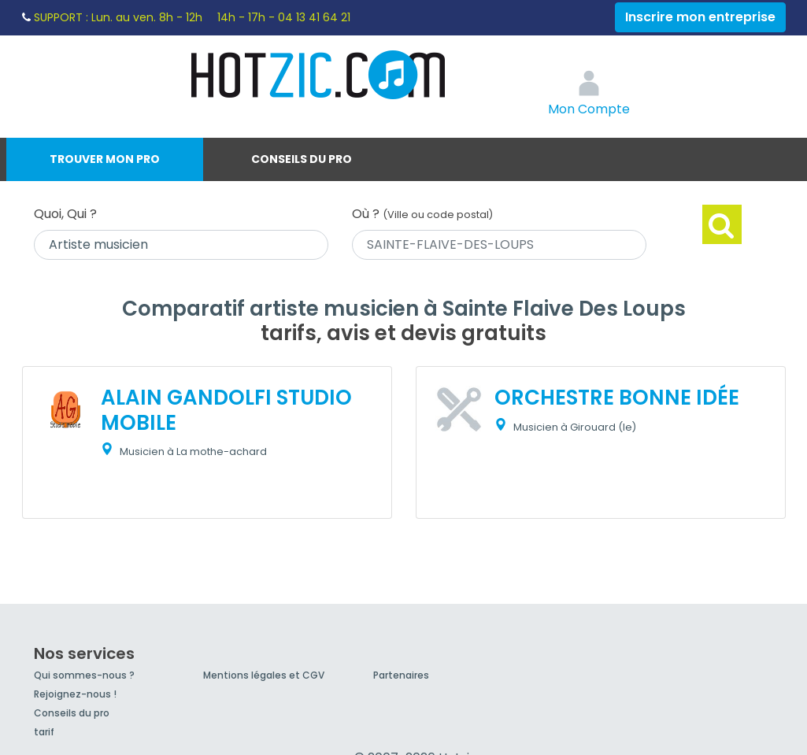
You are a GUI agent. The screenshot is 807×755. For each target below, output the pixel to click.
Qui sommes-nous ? (84, 675)
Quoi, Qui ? (65, 214)
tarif (44, 731)
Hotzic (318, 74)
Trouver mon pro (105, 159)
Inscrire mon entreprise (700, 17)
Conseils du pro (301, 159)
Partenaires (401, 675)
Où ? (422, 214)
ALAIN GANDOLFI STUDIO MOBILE (226, 409)
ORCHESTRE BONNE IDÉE (616, 397)
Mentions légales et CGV (263, 675)
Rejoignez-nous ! (75, 694)
